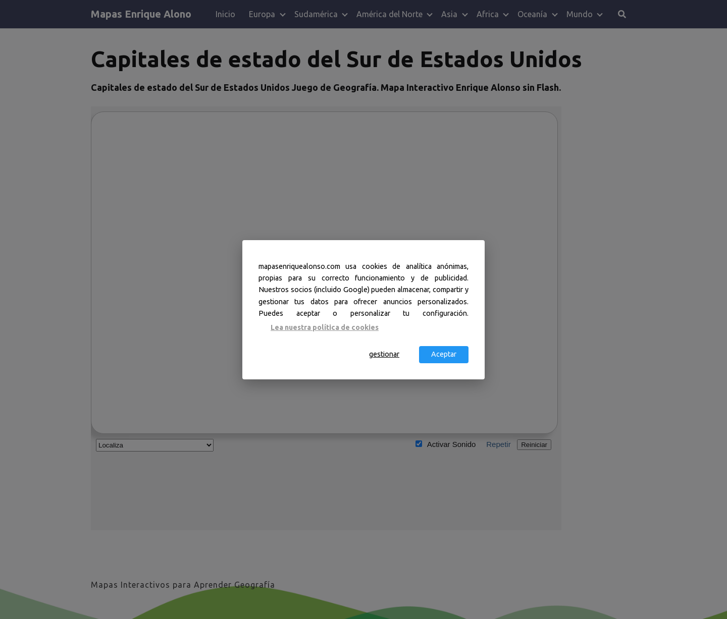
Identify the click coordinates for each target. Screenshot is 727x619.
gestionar (384, 354)
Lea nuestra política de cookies (325, 327)
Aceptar (443, 354)
